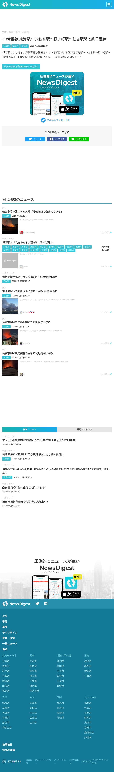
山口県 (33, 722)
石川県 (60, 671)
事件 (4, 621)
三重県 (87, 676)
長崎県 (6, 459)
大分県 (87, 722)
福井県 (60, 676)
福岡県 (87, 703)
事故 (4, 627)
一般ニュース (8, 238)
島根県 (33, 707)
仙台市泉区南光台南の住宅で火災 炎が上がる (27, 353)
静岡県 (71, 250)
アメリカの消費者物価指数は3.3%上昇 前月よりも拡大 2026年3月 (39, 440)
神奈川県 (34, 250)
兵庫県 (5, 717)
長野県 (62, 250)
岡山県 (33, 712)
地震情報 (7, 744)
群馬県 (87, 247)
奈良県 (5, 722)
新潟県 (44, 250)
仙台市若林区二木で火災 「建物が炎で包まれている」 (32, 211)
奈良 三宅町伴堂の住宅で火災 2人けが (23, 487)
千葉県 (15, 250)
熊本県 (87, 717)
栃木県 (78, 247)
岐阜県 (87, 661)
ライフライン (9, 632)
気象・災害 (14, 32)
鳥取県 (33, 703)
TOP (4, 32)
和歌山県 (7, 727)
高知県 (60, 717)
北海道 (6, 247)
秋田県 (42, 247)
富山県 (60, 666)
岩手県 (24, 247)
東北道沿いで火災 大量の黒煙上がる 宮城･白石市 (29, 291)
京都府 (5, 707)
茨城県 (24, 46)
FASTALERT (87, 761)
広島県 (33, 717)
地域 (4, 649)
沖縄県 (87, 737)
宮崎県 (87, 727)
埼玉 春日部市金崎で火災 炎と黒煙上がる (25, 501)
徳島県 (60, 703)
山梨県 (53, 250)
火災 (4, 207)
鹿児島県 (7, 477)
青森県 (15, 247)
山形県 (51, 247)
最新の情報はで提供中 (21, 66)
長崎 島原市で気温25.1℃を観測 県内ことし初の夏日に (32, 454)
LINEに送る (79, 139)
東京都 (24, 250)
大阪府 (5, 712)
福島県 (15, 46)
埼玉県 (6, 250)
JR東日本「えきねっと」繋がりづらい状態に (27, 242)
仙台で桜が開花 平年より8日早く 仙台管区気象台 (30, 277)
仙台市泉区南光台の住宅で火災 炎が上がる (26, 322)
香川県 (60, 707)
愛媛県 (60, 712)
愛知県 (87, 671)
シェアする (57, 139)
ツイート (35, 139)
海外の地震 (8, 750)
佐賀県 (87, 707)
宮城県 (25, 32)
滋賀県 (5, 703)
